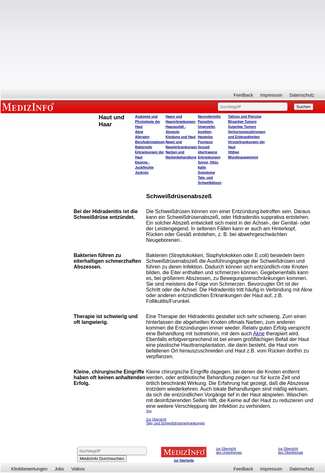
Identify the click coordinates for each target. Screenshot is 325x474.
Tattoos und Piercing (244, 116)
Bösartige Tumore (242, 121)
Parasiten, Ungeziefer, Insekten (207, 127)
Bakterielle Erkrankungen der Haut (149, 152)
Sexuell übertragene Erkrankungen (209, 152)
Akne (139, 132)
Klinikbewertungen (29, 468)
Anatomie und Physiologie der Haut (147, 122)
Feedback (243, 95)
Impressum (271, 95)
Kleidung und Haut (181, 137)
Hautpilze (205, 137)
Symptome (206, 172)
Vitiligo (233, 152)
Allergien (142, 137)
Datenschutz (301, 95)
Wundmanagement (243, 157)
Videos (78, 468)
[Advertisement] (163, 44)
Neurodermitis (209, 116)
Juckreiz (142, 172)
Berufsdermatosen (150, 142)
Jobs (59, 468)
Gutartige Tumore (242, 127)
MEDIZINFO (29, 106)
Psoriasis (205, 142)
